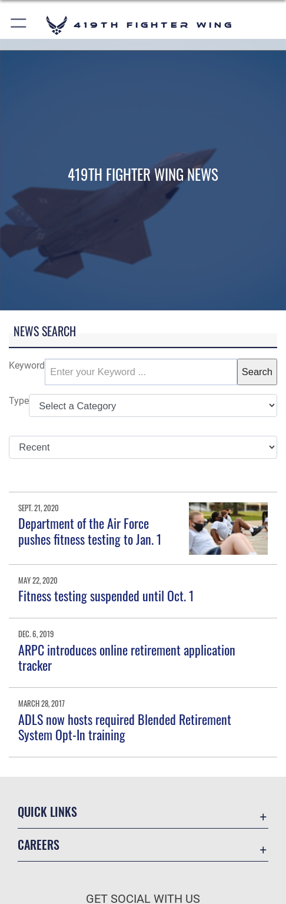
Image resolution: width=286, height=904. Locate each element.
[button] (19, 25)
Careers (38, 844)
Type (19, 400)
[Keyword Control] (141, 372)
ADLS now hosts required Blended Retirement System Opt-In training (124, 727)
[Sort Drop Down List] (143, 447)
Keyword (27, 365)
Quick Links (47, 811)
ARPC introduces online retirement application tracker (126, 657)
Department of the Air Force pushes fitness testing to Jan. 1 (90, 531)
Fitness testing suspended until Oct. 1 (106, 595)
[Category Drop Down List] (153, 405)
